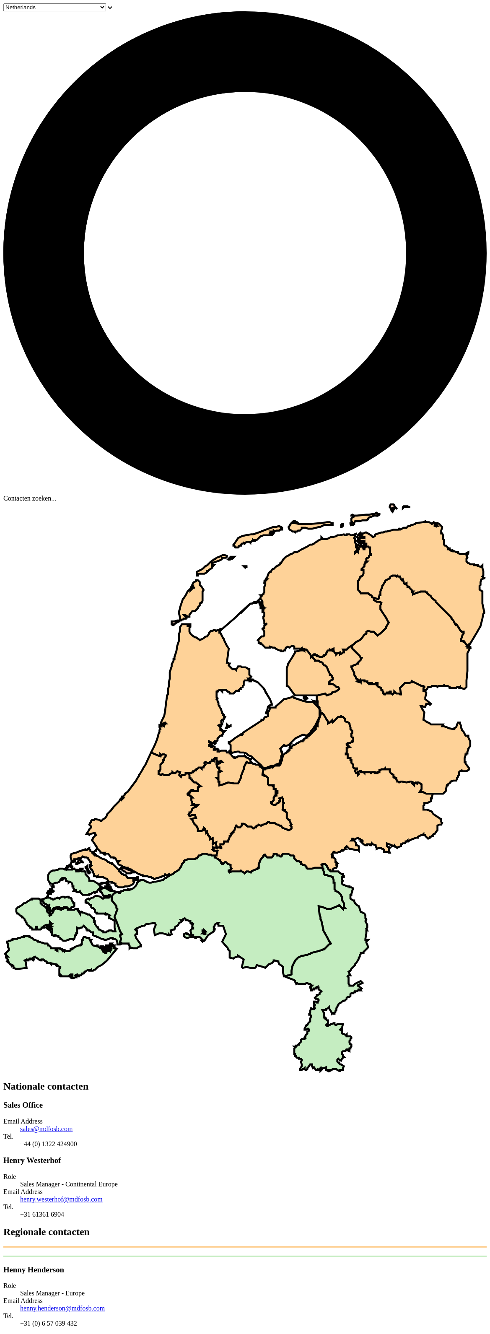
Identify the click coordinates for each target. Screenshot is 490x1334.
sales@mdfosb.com (46, 1128)
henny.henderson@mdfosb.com (62, 1308)
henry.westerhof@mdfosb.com (61, 1199)
